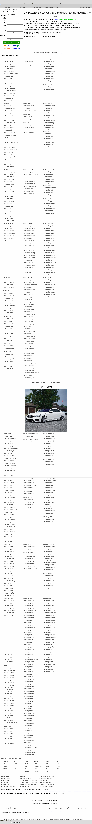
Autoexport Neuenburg (5, 1)
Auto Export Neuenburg (5, 823)
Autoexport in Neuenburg (27, 3)
